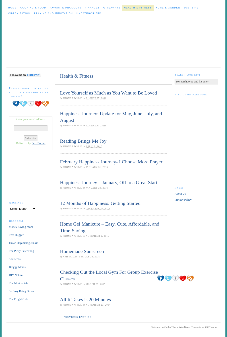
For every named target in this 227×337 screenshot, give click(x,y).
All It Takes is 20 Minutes (85, 299)
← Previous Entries (75, 317)
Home (12, 7)
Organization (19, 13)
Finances (92, 7)
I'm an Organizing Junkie (23, 243)
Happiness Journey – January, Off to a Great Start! (109, 182)
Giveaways (112, 7)
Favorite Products (65, 7)
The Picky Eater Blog (21, 251)
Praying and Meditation (53, 13)
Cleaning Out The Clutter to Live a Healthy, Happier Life (113, 41)
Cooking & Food (33, 7)
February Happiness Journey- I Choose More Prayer (111, 161)
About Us (180, 193)
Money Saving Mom (21, 226)
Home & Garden (167, 7)
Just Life (191, 7)
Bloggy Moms (17, 267)
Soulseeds (15, 259)
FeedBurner (38, 143)
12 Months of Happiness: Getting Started (100, 203)
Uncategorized (88, 13)
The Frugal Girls (18, 299)
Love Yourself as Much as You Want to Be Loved (108, 93)
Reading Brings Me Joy (83, 141)
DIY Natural (16, 275)
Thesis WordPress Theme (184, 327)
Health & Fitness (138, 7)
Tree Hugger (16, 234)
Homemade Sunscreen (82, 251)
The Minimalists (18, 283)
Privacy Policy (183, 199)
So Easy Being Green (21, 291)
